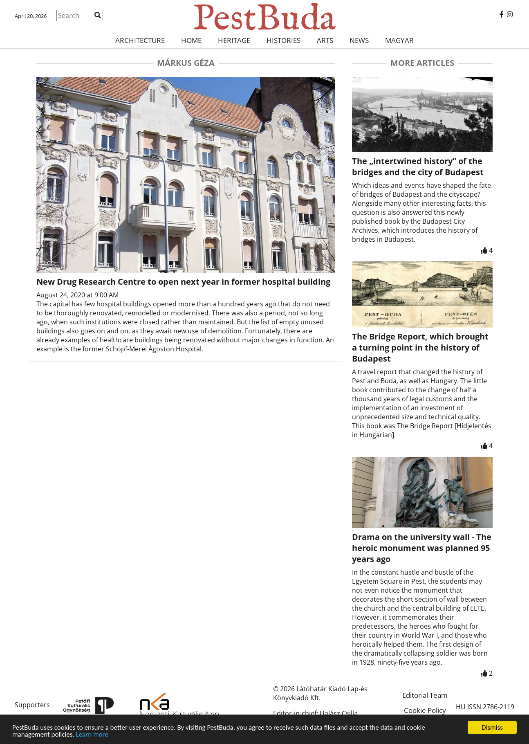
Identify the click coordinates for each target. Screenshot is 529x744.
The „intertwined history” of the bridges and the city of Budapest (418, 166)
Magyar (399, 40)
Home (191, 40)
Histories (283, 40)
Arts (325, 40)
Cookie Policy (425, 710)
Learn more (92, 735)
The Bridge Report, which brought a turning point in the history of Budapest (420, 347)
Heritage (234, 40)
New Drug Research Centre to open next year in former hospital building (183, 281)
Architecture (140, 40)
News (359, 40)
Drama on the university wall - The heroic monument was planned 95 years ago (421, 547)
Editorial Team (425, 695)
